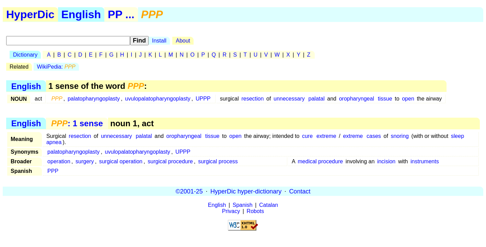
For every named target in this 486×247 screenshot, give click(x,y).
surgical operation (120, 161)
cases (374, 136)
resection (252, 99)
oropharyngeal (356, 99)
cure (307, 136)
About (183, 41)
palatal (317, 99)
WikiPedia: (56, 67)
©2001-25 (189, 191)
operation (58, 161)
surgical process (218, 161)
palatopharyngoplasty (94, 99)
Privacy (231, 211)
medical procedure (320, 161)
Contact (299, 191)
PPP (52, 171)
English (81, 14)
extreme (326, 136)
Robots (255, 211)
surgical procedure (170, 161)
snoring (399, 136)
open (408, 99)
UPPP (203, 99)
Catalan (268, 205)
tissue (385, 99)
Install (159, 41)
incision (386, 161)
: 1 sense (77, 123)
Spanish (243, 205)
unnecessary (289, 99)
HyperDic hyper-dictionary (245, 191)
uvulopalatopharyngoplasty (157, 99)
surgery (85, 161)
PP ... (121, 14)
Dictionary (25, 55)
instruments (424, 161)
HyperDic (30, 14)
